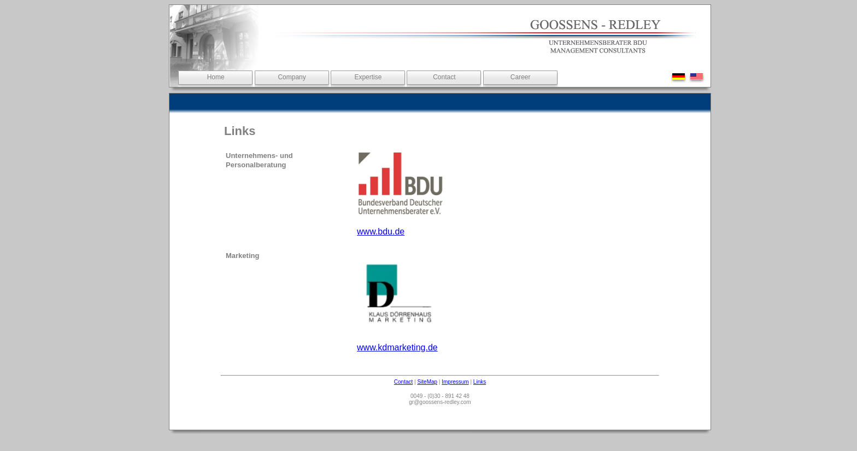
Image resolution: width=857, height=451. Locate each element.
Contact (444, 77)
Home (216, 77)
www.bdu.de (380, 231)
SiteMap (427, 382)
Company (292, 77)
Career (520, 77)
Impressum (455, 382)
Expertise (367, 77)
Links (479, 382)
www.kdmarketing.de (397, 347)
